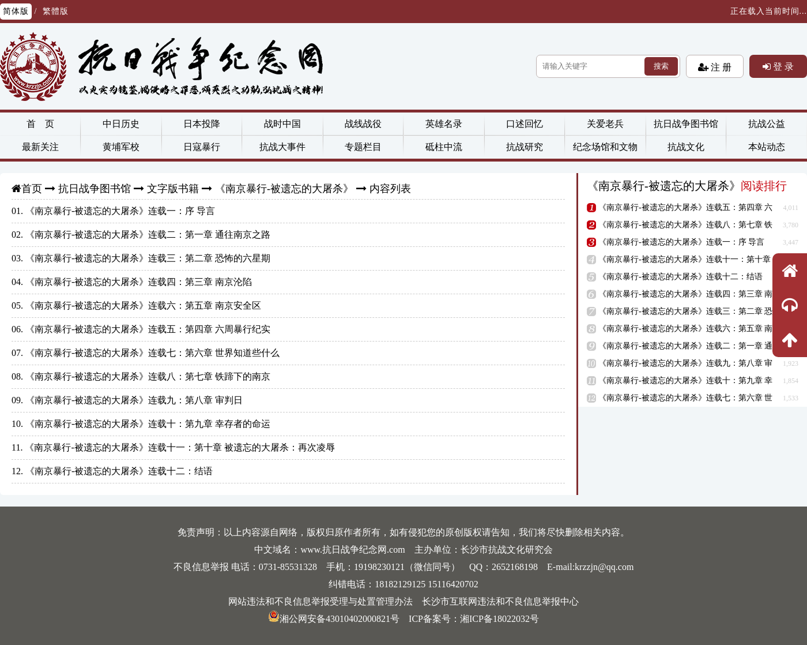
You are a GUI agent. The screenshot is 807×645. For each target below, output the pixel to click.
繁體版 (56, 11)
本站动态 (766, 147)
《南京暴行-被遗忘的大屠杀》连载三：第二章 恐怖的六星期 (147, 258)
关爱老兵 (605, 124)
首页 (31, 188)
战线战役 (363, 124)
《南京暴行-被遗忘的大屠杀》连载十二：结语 (119, 471)
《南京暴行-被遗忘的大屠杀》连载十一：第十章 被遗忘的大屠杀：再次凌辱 (179, 447)
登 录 (782, 66)
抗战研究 (524, 147)
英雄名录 (443, 124)
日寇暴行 (201, 147)
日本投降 (201, 124)
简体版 (16, 11)
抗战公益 (766, 124)
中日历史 (121, 124)
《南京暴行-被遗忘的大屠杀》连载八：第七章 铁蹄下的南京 (147, 376)
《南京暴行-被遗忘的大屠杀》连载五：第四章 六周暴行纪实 (147, 329)
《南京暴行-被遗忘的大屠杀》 (284, 188)
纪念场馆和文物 (605, 147)
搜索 (661, 66)
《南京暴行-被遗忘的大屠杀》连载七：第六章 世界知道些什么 (152, 353)
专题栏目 (363, 147)
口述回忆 (524, 124)
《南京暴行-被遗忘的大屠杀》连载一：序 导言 (120, 211)
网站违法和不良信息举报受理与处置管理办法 (320, 601)
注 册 (719, 67)
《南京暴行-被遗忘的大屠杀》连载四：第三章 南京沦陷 (138, 282)
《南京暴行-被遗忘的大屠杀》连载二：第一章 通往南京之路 (147, 234)
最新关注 (40, 147)
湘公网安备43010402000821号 (333, 619)
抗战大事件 (282, 147)
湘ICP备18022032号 (499, 619)
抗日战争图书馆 (686, 124)
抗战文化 (686, 147)
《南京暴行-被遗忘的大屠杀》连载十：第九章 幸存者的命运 (147, 424)
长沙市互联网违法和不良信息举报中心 (500, 601)
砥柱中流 (443, 147)
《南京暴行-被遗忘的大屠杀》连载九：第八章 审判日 (134, 400)
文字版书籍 (173, 188)
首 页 (40, 124)
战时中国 (282, 124)
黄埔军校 (121, 147)
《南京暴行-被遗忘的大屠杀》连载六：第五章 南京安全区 (143, 305)
